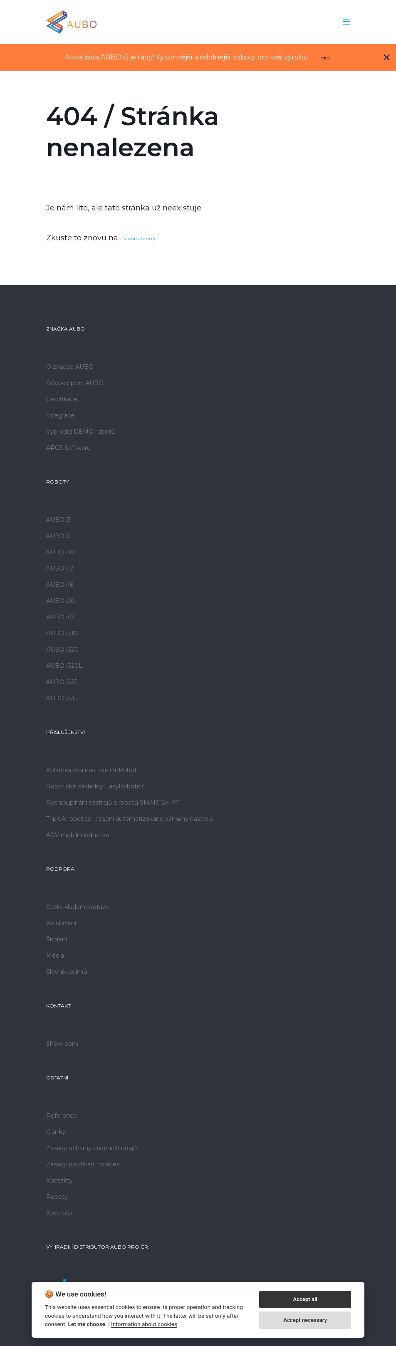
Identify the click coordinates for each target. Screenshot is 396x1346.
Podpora (60, 869)
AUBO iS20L (64, 665)
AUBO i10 (60, 552)
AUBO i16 (59, 584)
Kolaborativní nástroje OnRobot (91, 770)
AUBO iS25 (61, 682)
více (325, 57)
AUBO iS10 (62, 633)
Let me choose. (87, 1324)
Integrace (60, 415)
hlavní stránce (137, 238)
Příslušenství (65, 732)
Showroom (62, 1043)
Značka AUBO (65, 329)
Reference (61, 1115)
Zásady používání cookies (82, 1164)
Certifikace (61, 399)
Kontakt (58, 1006)
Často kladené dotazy (77, 907)
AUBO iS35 (61, 698)
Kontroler (59, 1213)
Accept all (305, 1299)
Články (55, 1132)
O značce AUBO (70, 366)
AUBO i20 (60, 601)
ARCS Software (68, 448)
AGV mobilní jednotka (77, 835)
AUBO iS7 (60, 617)
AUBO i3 (58, 520)
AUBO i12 (59, 568)
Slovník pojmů (66, 972)
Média (55, 955)
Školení (56, 939)
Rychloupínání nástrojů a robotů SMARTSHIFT (112, 802)
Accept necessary (305, 1320)
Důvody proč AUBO (75, 383)
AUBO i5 (58, 536)
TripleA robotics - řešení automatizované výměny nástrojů (129, 818)
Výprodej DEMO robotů (80, 431)
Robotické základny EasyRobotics (95, 786)
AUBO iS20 (62, 649)
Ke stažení (61, 923)
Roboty (57, 482)
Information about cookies (144, 1324)
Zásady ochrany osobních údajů (91, 1148)
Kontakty (59, 1180)
